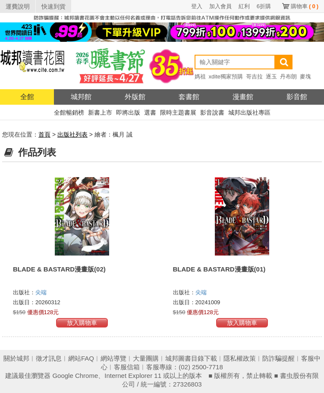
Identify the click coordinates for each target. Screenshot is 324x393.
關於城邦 (16, 358)
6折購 (264, 6)
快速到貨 (53, 6)
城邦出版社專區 (249, 112)
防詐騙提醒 (278, 358)
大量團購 (146, 358)
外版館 (135, 96)
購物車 (304, 6)
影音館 (296, 96)
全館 (27, 96)
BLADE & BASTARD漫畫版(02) (59, 269)
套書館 (189, 96)
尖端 (41, 292)
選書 (150, 112)
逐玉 (271, 76)
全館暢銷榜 (69, 112)
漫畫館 (243, 96)
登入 (196, 6)
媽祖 (200, 76)
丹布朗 (288, 76)
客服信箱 (127, 367)
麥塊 (305, 76)
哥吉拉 (254, 76)
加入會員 (220, 6)
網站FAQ (81, 358)
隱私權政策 (239, 358)
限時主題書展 (178, 112)
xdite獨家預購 (226, 76)
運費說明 (18, 6)
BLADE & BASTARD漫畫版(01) (219, 269)
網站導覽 (113, 358)
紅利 (244, 6)
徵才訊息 (49, 358)
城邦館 (81, 96)
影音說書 (212, 112)
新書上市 (100, 112)
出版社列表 (72, 134)
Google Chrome (75, 375)
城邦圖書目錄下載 (191, 358)
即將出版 (128, 112)
